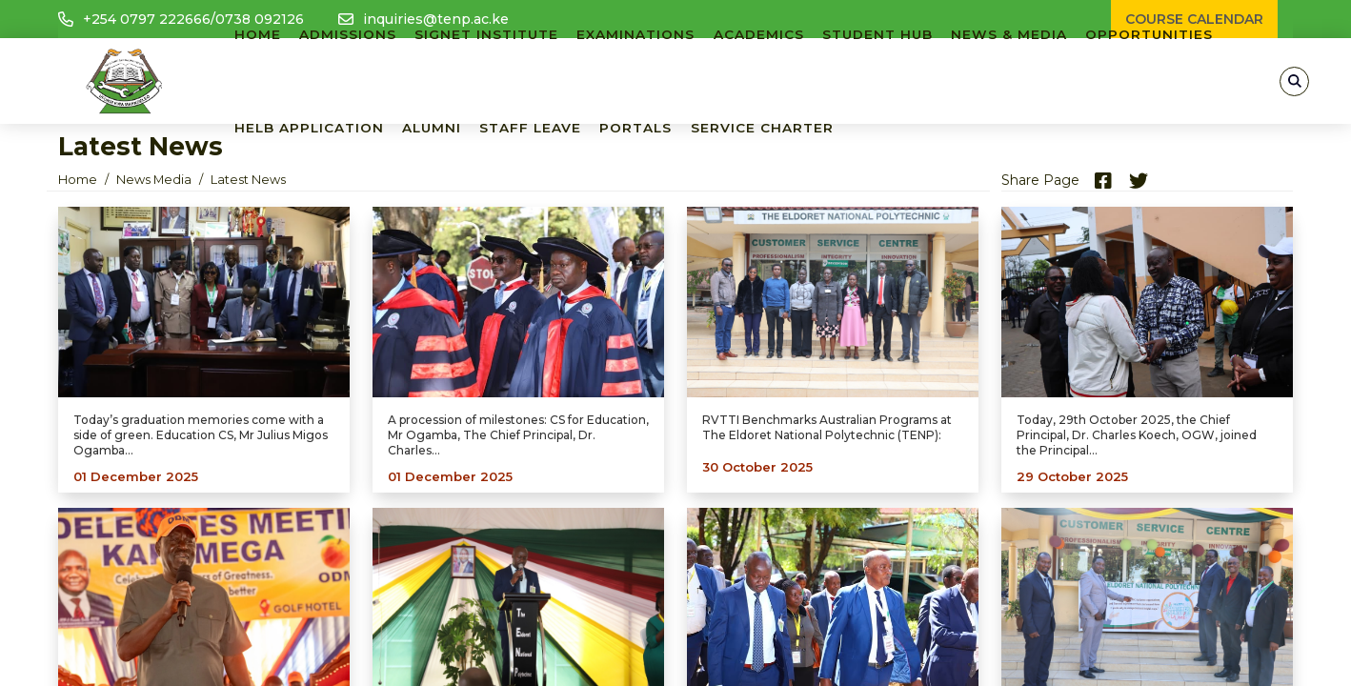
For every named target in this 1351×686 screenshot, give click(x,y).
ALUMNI (431, 127)
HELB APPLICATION (309, 127)
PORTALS (635, 127)
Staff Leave (530, 127)
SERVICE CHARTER (762, 127)
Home (77, 179)
